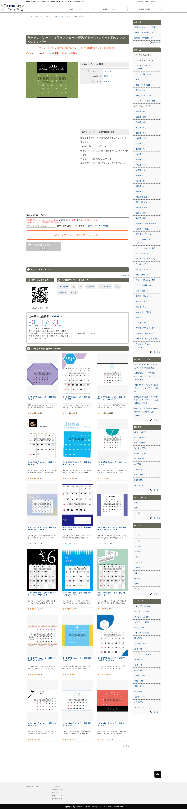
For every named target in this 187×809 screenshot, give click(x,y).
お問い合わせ (57, 799)
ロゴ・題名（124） (144, 85)
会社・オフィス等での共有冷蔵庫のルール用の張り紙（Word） (146, 411)
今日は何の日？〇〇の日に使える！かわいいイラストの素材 (146, 388)
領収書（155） (142, 117)
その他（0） (139, 485)
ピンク (137, 557)
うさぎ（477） (140, 697)
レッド (137, 541)
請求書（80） (141, 111)
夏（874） (138, 649)
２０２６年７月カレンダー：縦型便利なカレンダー (76, 528)
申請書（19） (141, 154)
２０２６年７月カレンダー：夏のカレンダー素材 (76, 398)
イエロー (138, 546)
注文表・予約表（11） (145, 229)
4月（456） (139, 702)
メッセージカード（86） (146, 248)
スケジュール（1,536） (143, 617)
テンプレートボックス (35, 16)
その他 (137, 513)
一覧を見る (125, 275)
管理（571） (139, 686)
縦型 (136, 503)
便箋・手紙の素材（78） (146, 280)
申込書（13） (141, 165)
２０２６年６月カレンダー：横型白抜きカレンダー (76, 659)
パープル (138, 562)
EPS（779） (139, 475)
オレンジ (138, 573)
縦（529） (138, 691)
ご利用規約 (56, 786)
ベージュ (138, 578)
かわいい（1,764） (142, 611)
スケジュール (105, 286)
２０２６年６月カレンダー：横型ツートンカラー (111, 724)
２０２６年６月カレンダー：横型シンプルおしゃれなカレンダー (111, 398)
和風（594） (139, 681)
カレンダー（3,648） (144, 312)
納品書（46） (141, 122)
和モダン (62, 292)
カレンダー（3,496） (143, 606)
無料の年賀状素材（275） (144, 38)
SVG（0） (138, 469)
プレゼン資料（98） (144, 285)
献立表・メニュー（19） (146, 259)
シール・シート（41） (145, 269)
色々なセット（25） (144, 95)
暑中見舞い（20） (143, 275)
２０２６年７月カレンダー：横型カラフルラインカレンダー (42, 659)
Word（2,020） (140, 448)
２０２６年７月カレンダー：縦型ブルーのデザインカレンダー (111, 659)
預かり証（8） (142, 202)
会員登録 (62, 220)
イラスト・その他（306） (146, 101)
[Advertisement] (12, 97)
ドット (74, 292)
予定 (117, 286)
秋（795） (138, 659)
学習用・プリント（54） (146, 328)
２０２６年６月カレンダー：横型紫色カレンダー (42, 398)
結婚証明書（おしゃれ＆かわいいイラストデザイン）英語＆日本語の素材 (146, 400)
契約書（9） (141, 149)
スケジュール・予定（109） (144, 241)
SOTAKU (56, 316)
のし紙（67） (141, 307)
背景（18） (140, 79)
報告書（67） (141, 133)
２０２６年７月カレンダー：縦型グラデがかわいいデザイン (76, 594)
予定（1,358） (140, 628)
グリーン (107, 81)
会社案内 (55, 793)
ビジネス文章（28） (144, 234)
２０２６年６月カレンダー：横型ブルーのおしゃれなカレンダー (111, 528)
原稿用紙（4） (142, 208)
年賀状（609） (140, 675)
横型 (106, 76)
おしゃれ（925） (141, 643)
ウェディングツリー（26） (147, 339)
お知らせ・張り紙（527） (146, 333)
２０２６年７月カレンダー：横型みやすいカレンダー (42, 724)
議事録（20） (141, 213)
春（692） (138, 665)
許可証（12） (141, 170)
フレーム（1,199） (142, 633)
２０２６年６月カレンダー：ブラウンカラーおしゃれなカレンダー (42, 594)
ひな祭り (90, 286)
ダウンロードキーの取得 (98, 226)
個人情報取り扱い (58, 790)
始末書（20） (141, 218)
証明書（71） (141, 175)
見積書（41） (141, 128)
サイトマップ (57, 796)
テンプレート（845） (143, 654)
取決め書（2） (142, 197)
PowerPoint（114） (142, 459)
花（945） (138, 638)
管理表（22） (141, 159)
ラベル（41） (141, 264)
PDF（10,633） (140, 443)
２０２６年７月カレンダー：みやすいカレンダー (111, 463)
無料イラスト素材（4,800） (145, 32)
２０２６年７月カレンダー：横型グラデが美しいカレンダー (42, 528)
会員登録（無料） (143, 1)
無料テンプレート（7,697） (145, 27)
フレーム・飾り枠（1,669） (143, 67)
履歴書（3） (141, 186)
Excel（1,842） (140, 453)
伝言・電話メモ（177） (145, 291)
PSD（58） (139, 480)
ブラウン (138, 568)
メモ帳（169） (142, 323)
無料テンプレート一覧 (55, 16)
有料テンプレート (110, 9)
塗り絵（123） (142, 317)
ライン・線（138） (144, 74)
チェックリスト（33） (145, 253)
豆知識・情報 (144, 9)
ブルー (137, 536)
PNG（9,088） (140, 437)
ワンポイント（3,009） (145, 60)
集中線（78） (141, 90)
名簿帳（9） (141, 181)
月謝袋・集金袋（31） (145, 296)
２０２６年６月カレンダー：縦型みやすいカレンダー (42, 463)
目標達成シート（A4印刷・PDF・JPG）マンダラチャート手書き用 (146, 376)
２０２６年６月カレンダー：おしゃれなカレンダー (111, 594)
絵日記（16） (141, 301)
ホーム (42, 9)
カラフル (138, 584)
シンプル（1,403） (142, 622)
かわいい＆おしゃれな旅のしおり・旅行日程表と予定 (146, 366)
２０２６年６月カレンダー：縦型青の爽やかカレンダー (76, 463)
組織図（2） (141, 191)
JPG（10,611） (140, 432)
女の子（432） (140, 707)
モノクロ (138, 530)
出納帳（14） (141, 138)
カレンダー (108, 71)
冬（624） (138, 670)
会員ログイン (156, 1)
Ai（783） (138, 464)
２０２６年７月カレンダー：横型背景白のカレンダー (76, 724)
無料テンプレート (76, 9)
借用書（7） (141, 143)
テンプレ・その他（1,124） (143, 345)
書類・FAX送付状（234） (146, 223)
